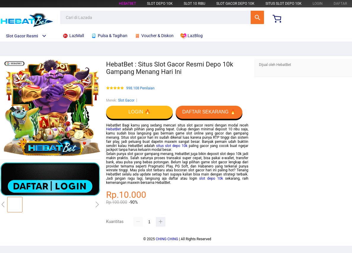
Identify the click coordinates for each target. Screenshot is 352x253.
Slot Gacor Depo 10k (235, 3)
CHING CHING (167, 239)
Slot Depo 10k (160, 3)
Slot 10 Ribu (194, 3)
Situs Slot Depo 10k (283, 3)
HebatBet (127, 3)
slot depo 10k (211, 178)
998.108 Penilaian (140, 88)
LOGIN (318, 3)
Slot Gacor (126, 100)
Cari (257, 17)
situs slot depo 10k (172, 146)
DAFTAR (340, 3)
